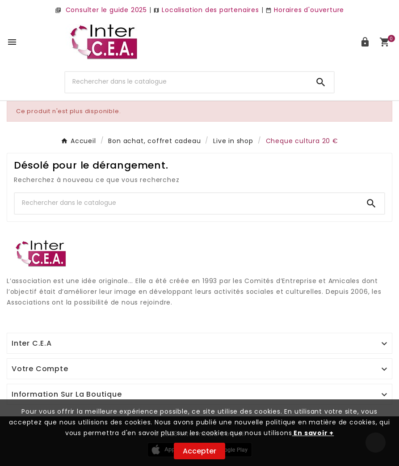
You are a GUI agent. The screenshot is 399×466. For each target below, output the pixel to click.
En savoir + (313, 432)
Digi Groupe (27, 313)
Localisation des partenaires (206, 9)
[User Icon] (365, 42)
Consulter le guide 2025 (101, 9)
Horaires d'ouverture (304, 9)
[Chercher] (186, 81)
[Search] (321, 82)
